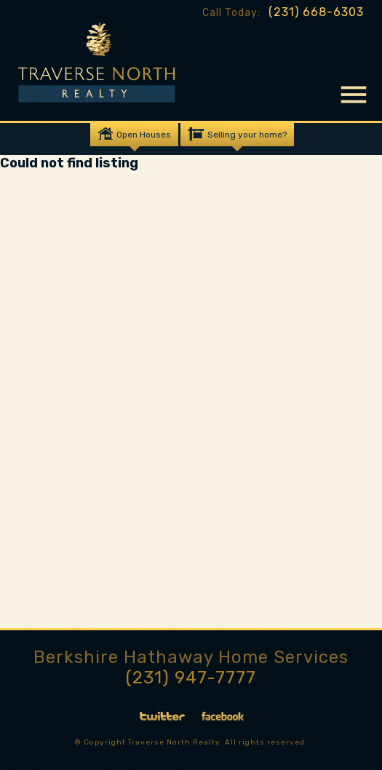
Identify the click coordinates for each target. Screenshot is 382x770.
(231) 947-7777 (191, 677)
